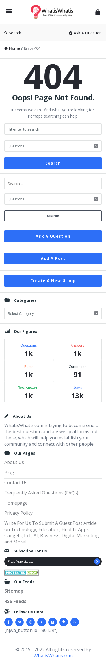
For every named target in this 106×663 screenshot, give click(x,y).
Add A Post (53, 258)
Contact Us (15, 482)
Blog (9, 472)
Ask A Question (85, 33)
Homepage (16, 503)
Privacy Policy (18, 513)
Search (12, 33)
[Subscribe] (97, 561)
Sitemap (13, 591)
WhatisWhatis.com (53, 656)
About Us (14, 462)
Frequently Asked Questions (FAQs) (41, 493)
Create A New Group (52, 280)
